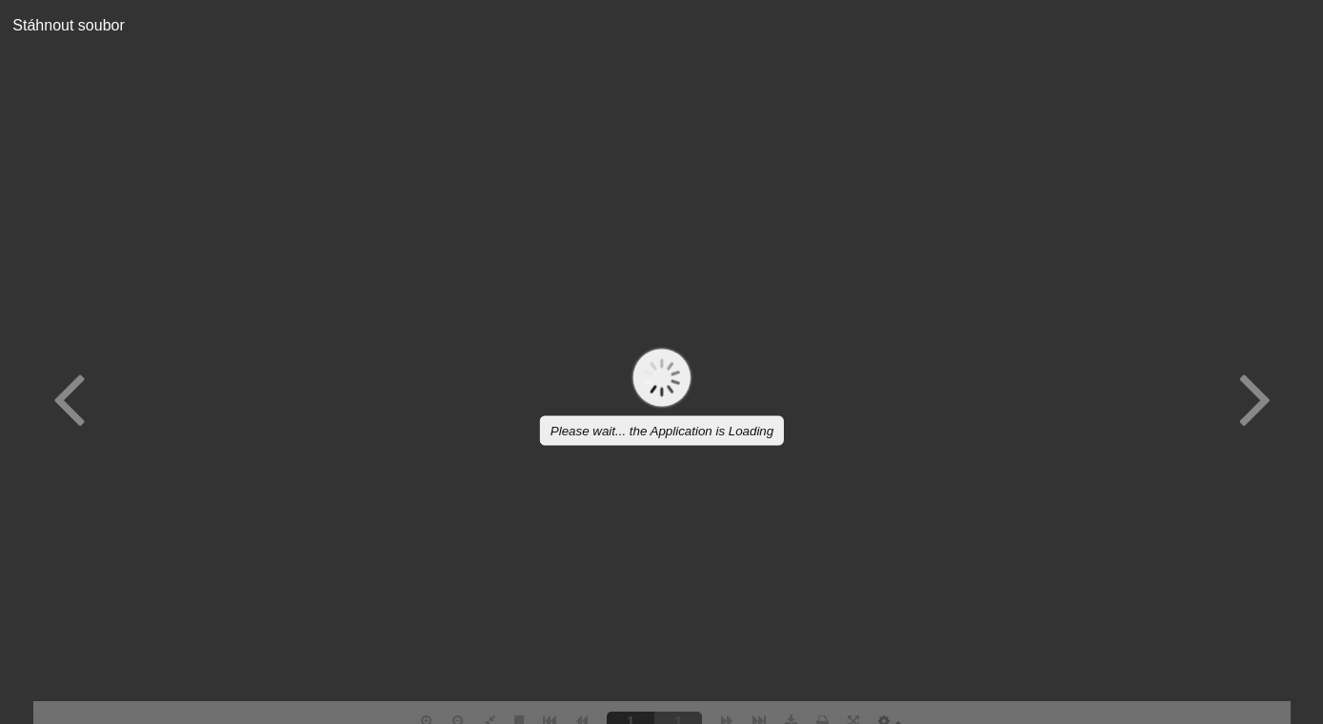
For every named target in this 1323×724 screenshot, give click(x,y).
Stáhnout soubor (62, 25)
